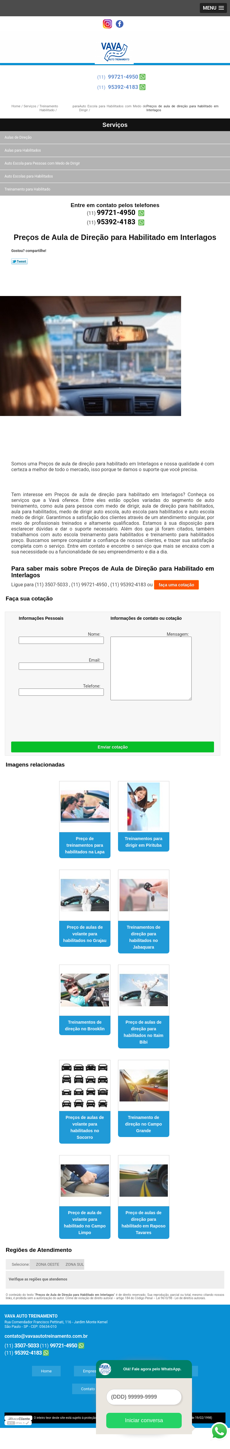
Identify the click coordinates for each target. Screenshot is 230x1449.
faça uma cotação (176, 584)
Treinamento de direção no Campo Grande (143, 1124)
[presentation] (57, 717)
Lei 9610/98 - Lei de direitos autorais (180, 1298)
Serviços (114, 124)
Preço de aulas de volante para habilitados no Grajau (84, 934)
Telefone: (60, 690)
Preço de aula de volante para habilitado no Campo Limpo (85, 1222)
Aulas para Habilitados (23, 150)
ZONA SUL (74, 1264)
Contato (88, 1389)
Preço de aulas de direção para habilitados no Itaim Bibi (143, 1032)
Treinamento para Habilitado (28, 189)
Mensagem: (150, 666)
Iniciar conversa (144, 1420)
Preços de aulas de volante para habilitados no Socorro (84, 1127)
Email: (60, 664)
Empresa (90, 1371)
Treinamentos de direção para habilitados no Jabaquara (143, 937)
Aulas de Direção (19, 137)
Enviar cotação (113, 747)
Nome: (60, 638)
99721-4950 (123, 77)
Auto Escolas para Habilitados (29, 176)
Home (46, 1371)
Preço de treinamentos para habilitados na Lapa (85, 845)
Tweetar (19, 261)
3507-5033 (26, 1345)
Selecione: (21, 1264)
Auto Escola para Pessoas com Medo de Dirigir (43, 163)
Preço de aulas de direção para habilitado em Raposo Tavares (143, 1222)
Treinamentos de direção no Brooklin (84, 1025)
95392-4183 (123, 87)
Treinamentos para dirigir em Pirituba (143, 842)
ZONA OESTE (47, 1264)
